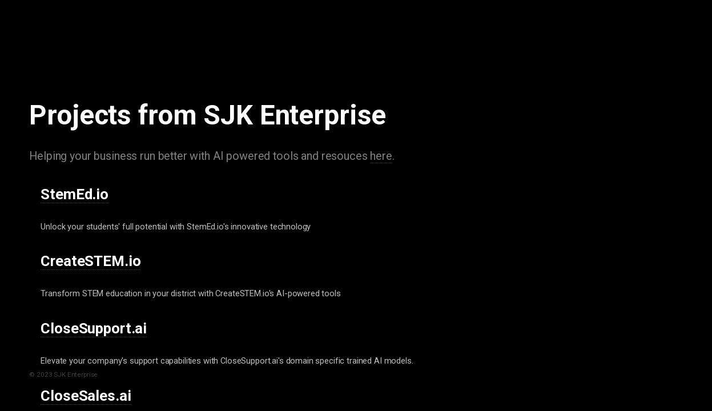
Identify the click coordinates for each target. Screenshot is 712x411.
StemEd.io (74, 194)
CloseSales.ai (86, 395)
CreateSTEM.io (90, 260)
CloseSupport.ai (94, 328)
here (381, 156)
